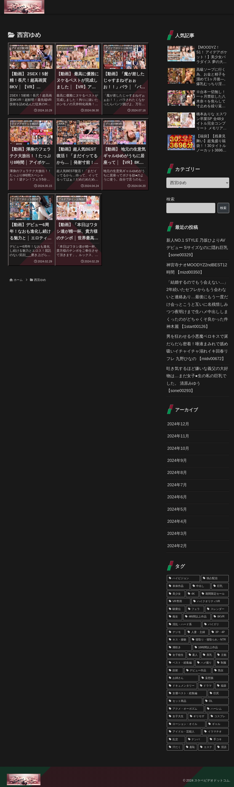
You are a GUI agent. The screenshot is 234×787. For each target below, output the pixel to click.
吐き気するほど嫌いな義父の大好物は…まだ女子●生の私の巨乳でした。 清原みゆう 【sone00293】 (197, 379)
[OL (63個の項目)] (216, 701)
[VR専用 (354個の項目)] (178, 601)
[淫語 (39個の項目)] (222, 747)
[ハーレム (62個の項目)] (217, 709)
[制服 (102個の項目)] (222, 662)
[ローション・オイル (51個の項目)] (186, 724)
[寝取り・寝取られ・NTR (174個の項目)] (209, 639)
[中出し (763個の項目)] (200, 586)
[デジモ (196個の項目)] (176, 632)
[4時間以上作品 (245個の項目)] (197, 616)
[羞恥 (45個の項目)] (190, 747)
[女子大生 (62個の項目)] (177, 716)
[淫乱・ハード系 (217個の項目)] (184, 624)
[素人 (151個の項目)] (193, 655)
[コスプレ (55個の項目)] (219, 716)
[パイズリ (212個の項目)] (215, 624)
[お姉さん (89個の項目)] (183, 678)
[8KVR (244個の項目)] (220, 616)
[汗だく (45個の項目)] (175, 747)
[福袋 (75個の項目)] (222, 685)
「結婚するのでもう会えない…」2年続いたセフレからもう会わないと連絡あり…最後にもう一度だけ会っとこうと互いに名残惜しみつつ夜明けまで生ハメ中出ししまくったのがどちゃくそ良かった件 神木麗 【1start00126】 (197, 304)
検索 (170, 199)
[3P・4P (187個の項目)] (219, 632)
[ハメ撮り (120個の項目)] (204, 662)
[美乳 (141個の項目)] (207, 655)
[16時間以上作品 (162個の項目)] (211, 647)
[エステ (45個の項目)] (206, 747)
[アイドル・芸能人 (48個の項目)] (184, 731)
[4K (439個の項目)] (192, 594)
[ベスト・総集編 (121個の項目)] (180, 662)
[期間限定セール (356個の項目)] (214, 594)
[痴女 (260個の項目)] (174, 616)
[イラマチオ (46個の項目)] (215, 731)
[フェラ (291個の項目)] (195, 609)
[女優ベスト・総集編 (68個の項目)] (187, 693)
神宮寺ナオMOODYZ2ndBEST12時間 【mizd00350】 (196, 269)
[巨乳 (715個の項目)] (220, 586)
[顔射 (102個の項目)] (175, 670)
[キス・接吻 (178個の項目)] (178, 639)
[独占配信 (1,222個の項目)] (215, 578)
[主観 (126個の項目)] (222, 655)
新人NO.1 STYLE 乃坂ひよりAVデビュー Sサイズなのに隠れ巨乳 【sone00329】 (197, 247)
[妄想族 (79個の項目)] (214, 678)
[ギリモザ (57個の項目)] (198, 716)
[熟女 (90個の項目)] (220, 670)
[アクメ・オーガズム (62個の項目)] (185, 709)
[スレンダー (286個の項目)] (217, 609)
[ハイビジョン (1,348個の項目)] (183, 578)
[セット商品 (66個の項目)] (184, 701)
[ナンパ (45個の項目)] (196, 739)
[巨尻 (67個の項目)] (218, 693)
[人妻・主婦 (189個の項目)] (197, 632)
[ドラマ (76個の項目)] (206, 685)
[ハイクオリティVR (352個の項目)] (210, 601)
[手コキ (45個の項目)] (218, 739)
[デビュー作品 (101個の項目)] (197, 670)
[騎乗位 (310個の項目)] (176, 609)
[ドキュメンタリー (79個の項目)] (182, 685)
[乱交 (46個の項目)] (176, 739)
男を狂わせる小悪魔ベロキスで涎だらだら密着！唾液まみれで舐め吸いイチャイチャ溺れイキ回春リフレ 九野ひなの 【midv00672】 (197, 347)
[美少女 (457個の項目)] (176, 594)
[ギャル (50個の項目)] (217, 724)
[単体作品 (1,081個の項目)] (178, 586)
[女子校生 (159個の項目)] (176, 655)
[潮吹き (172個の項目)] (179, 647)
